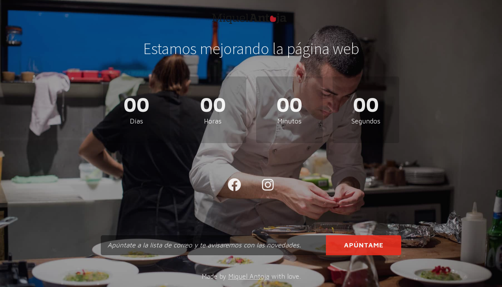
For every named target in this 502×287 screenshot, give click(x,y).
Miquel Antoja (248, 276)
